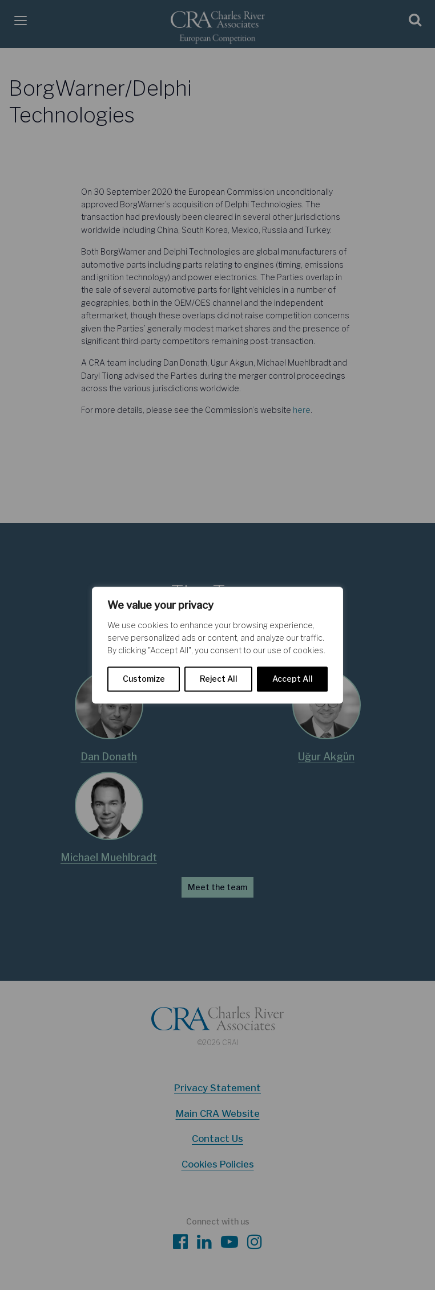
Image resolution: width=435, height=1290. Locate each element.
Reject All (218, 678)
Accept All (292, 678)
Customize (144, 678)
